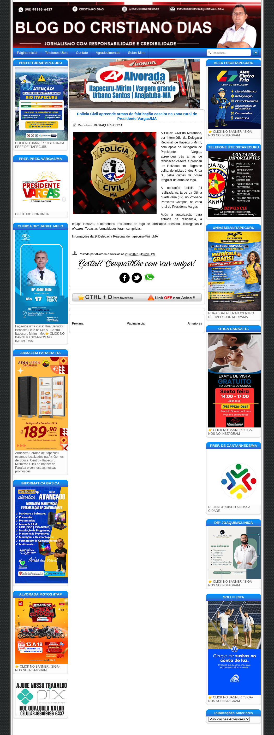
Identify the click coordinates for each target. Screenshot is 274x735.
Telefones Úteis (56, 53)
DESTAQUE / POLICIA (108, 125)
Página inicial (136, 323)
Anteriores (195, 323)
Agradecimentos (108, 53)
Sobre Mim (136, 53)
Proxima (78, 323)
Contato (82, 53)
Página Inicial (27, 53)
